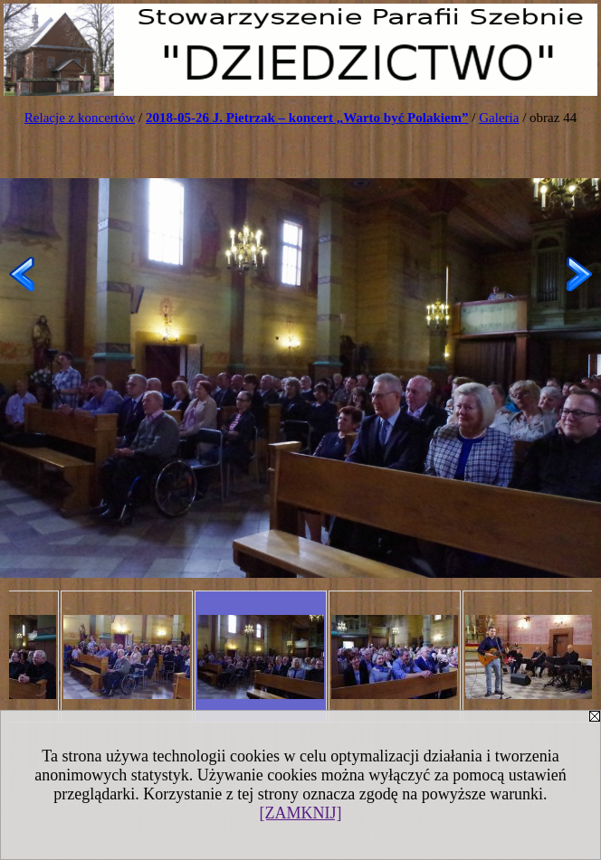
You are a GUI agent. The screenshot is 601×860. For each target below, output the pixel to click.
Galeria (499, 117)
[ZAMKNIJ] (301, 813)
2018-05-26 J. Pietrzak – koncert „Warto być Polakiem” (307, 117)
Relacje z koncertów (79, 117)
